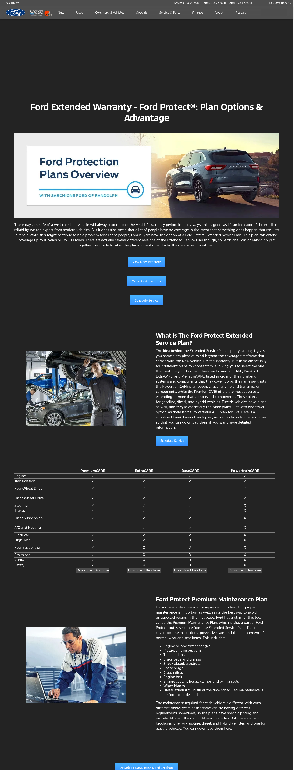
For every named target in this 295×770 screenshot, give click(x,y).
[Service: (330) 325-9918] (187, 3)
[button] (260, 3)
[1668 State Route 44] (278, 3)
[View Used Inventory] (146, 281)
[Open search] (249, 12)
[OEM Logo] (16, 12)
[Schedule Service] (146, 300)
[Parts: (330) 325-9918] (214, 3)
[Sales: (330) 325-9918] (240, 3)
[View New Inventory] (146, 262)
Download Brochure (92, 570)
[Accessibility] (11, 3)
